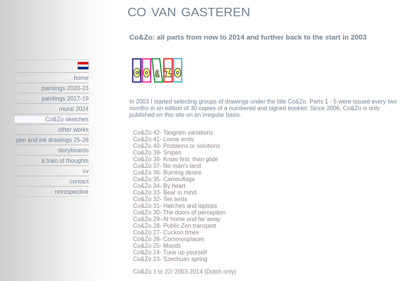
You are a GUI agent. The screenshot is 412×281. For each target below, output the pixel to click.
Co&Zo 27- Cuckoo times (166, 232)
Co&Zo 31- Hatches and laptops (175, 206)
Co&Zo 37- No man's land (167, 166)
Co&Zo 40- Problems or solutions (176, 146)
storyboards (73, 150)
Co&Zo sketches (67, 119)
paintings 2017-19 (65, 98)
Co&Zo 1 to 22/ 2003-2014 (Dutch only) (184, 271)
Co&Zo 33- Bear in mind (165, 192)
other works (73, 129)
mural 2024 (74, 109)
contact (79, 181)
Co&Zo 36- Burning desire (167, 172)
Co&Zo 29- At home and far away (177, 219)
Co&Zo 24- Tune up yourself (170, 252)
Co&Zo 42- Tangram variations (173, 132)
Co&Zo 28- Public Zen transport (174, 226)
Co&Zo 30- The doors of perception (179, 212)
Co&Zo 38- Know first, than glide (175, 159)
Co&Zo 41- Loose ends (163, 139)
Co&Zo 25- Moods (157, 246)
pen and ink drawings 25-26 (52, 140)
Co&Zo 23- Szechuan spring (170, 259)
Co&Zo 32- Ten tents (160, 199)
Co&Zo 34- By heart (159, 186)
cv (86, 171)
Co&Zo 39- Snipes (157, 152)
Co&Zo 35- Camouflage (164, 179)
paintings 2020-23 (65, 88)
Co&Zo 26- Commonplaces (168, 239)
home (81, 78)
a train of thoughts (65, 161)
